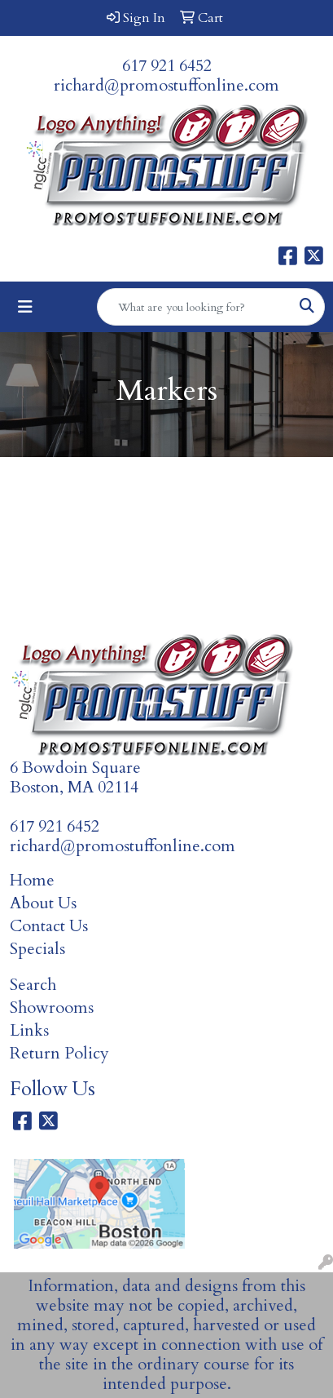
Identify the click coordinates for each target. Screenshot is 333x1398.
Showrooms (52, 1007)
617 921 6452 (167, 66)
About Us (43, 903)
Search (33, 985)
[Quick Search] (194, 307)
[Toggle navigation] (25, 307)
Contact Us (49, 926)
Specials (37, 949)
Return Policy (59, 1053)
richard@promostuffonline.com (166, 85)
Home (32, 880)
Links (29, 1030)
